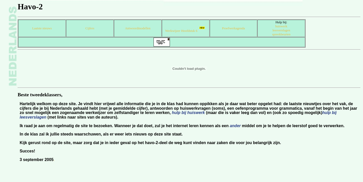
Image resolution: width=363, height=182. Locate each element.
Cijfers (89, 28)
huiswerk (281, 26)
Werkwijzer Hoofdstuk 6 (185, 31)
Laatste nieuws (42, 28)
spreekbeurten (281, 34)
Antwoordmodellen (137, 28)
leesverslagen (281, 30)
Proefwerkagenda (233, 28)
